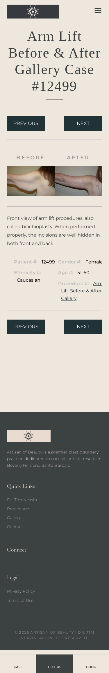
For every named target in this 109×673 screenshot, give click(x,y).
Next (83, 123)
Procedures (18, 508)
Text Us (54, 663)
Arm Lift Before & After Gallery (82, 291)
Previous (25, 123)
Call (18, 663)
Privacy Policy (21, 591)
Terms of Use (20, 600)
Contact (15, 526)
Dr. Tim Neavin (22, 499)
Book (91, 663)
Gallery (14, 517)
